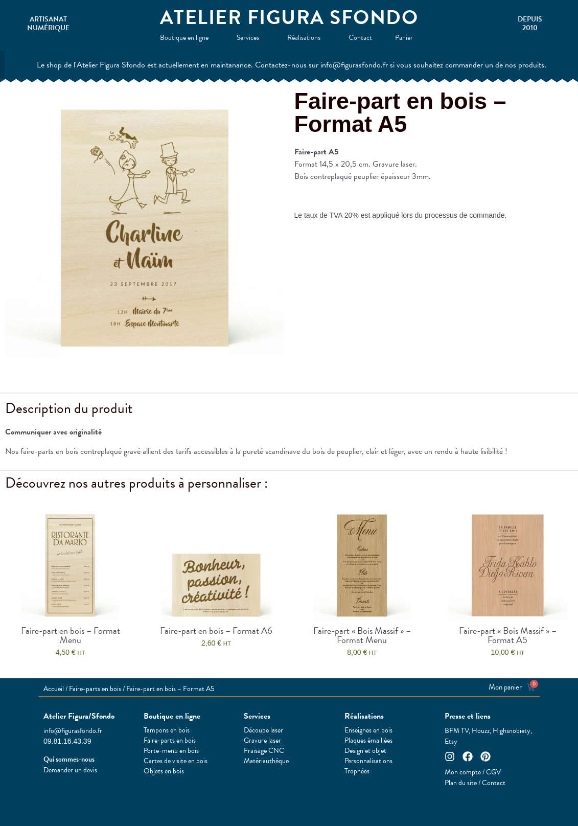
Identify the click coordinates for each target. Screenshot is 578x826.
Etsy (451, 741)
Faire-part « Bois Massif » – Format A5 (508, 635)
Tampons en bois (167, 730)
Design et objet (365, 751)
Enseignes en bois (368, 730)
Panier (406, 37)
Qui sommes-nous (69, 759)
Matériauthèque (266, 761)
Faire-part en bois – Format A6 (216, 630)
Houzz (481, 730)
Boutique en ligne (187, 37)
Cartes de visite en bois (175, 761)
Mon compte (463, 772)
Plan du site (461, 782)
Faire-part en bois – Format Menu (70, 635)
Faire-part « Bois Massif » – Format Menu (362, 635)
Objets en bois (164, 771)
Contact (360, 37)
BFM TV (457, 730)
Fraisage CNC (264, 751)
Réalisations (306, 37)
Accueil (53, 688)
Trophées (356, 771)
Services (250, 37)
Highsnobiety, (512, 730)
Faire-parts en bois (95, 688)
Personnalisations (368, 761)
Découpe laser (263, 730)
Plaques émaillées (368, 741)
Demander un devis (70, 770)
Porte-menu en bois (171, 751)
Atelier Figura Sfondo (289, 17)
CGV (493, 772)
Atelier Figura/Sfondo (78, 716)
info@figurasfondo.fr (72, 730)
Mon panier (505, 687)
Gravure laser (262, 741)
